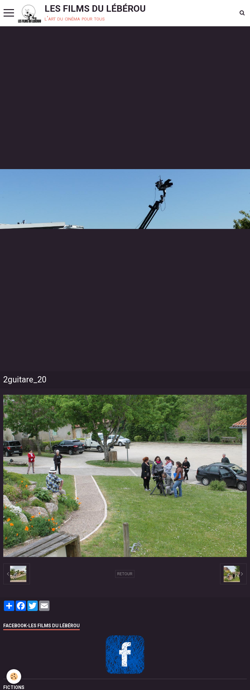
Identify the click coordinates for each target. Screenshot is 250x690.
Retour (124, 574)
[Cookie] (14, 676)
